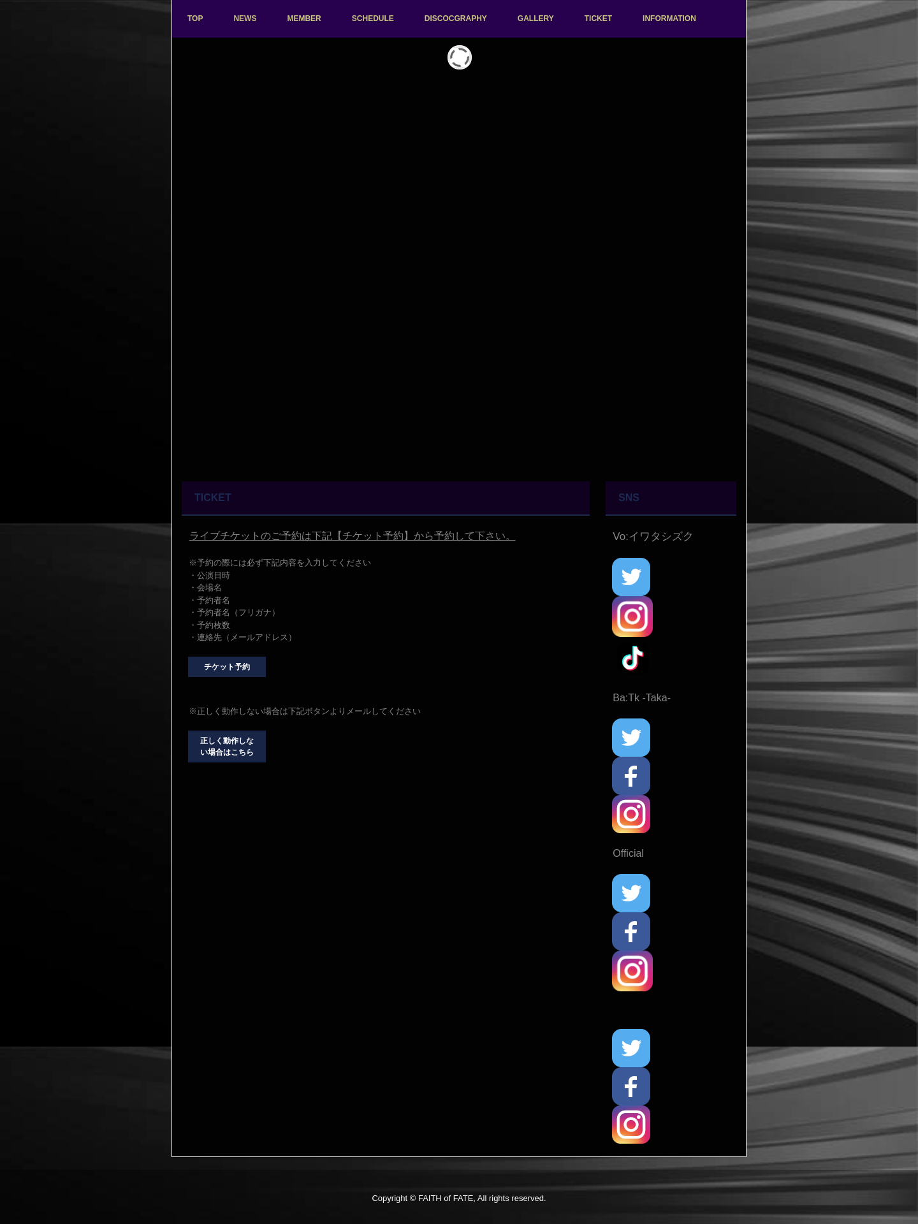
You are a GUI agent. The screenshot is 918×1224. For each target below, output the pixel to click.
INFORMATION (669, 18)
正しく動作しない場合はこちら (227, 746)
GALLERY (536, 18)
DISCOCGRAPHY (456, 18)
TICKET (598, 18)
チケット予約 (227, 666)
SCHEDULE (373, 18)
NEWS (244, 18)
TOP (195, 18)
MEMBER (304, 18)
